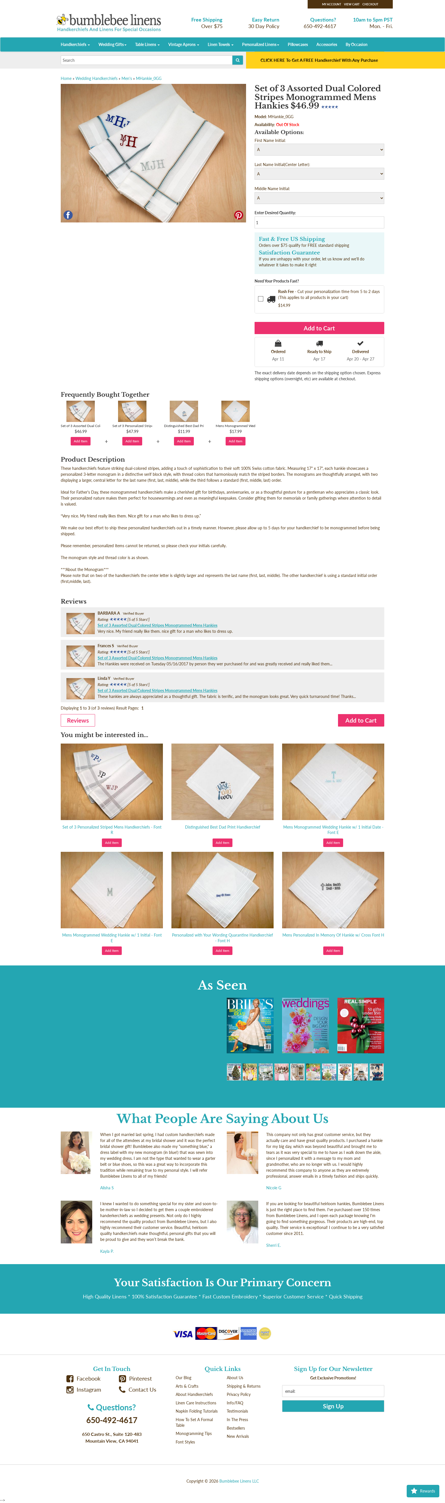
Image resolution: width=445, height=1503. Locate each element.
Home (66, 78)
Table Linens (147, 44)
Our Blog (183, 1377)
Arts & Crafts (187, 1386)
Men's (126, 78)
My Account (331, 4)
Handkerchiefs (75, 44)
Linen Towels (221, 44)
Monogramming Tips (194, 1433)
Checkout (370, 4)
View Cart (352, 4)
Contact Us (137, 1389)
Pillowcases (298, 44)
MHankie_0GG (148, 78)
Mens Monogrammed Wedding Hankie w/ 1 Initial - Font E (112, 938)
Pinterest (135, 1378)
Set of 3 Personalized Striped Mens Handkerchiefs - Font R (111, 830)
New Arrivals (238, 1436)
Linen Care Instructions (196, 1402)
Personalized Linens (260, 44)
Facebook (83, 1378)
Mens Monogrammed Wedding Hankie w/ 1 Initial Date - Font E (333, 830)
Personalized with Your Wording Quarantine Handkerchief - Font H (222, 938)
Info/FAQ (235, 1402)
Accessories (326, 44)
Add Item (80, 441)
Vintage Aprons (183, 44)
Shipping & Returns (244, 1386)
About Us (235, 1377)
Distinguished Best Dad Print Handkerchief (222, 827)
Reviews (78, 720)
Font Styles (185, 1442)
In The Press (237, 1419)
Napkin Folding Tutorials (197, 1411)
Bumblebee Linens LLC (239, 1481)
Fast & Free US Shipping (292, 239)
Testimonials (237, 1411)
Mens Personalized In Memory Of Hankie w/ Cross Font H (333, 935)
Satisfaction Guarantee (289, 253)
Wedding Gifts (112, 44)
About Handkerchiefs (194, 1394)
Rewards (423, 1491)
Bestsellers (236, 1428)
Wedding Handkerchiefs (96, 78)
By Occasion (357, 44)
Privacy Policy (239, 1394)
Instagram (83, 1389)
